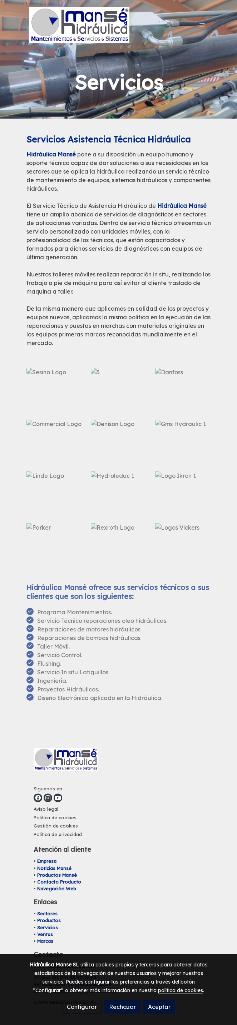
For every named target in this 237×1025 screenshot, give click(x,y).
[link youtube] (58, 798)
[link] (79, 25)
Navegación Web (56, 888)
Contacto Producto (59, 882)
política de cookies (180, 990)
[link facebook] (38, 798)
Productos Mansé (57, 875)
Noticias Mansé (54, 868)
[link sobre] (119, 761)
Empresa (46, 861)
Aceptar (159, 1006)
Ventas (45, 934)
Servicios (47, 927)
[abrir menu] (202, 25)
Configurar (82, 1006)
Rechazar (122, 1006)
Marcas (45, 941)
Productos (49, 920)
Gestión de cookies (56, 826)
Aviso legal (46, 809)
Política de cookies (55, 817)
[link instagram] (48, 798)
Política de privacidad (58, 834)
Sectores (47, 913)
